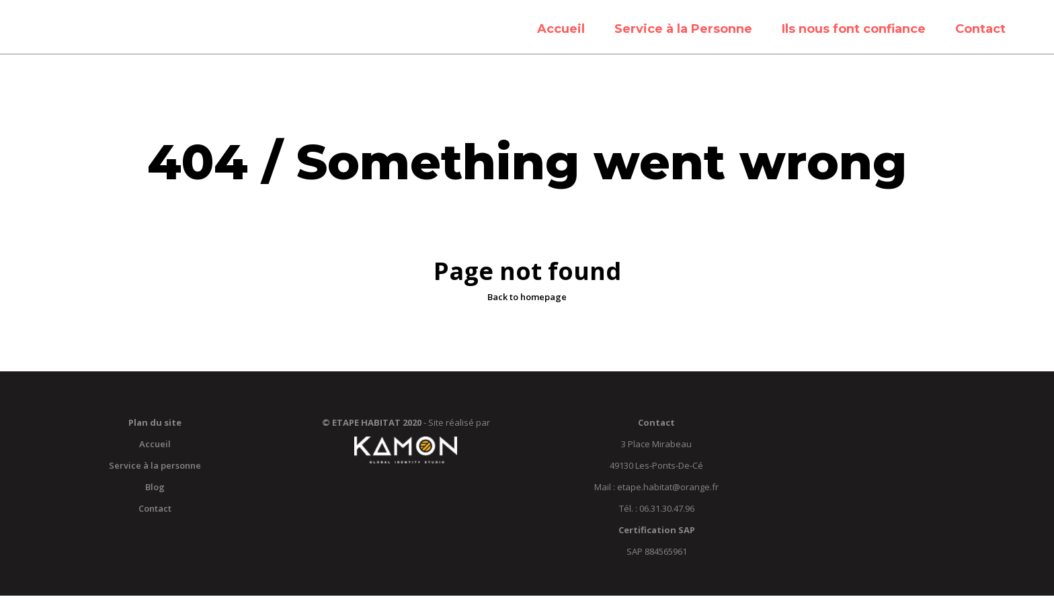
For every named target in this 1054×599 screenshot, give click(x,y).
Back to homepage (527, 300)
